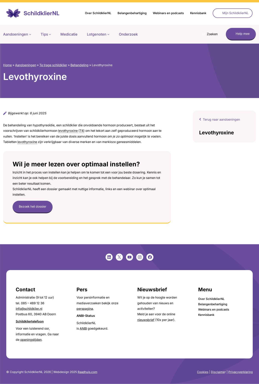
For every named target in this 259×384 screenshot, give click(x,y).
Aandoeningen (25, 65)
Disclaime (218, 372)
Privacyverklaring (240, 372)
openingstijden (31, 340)
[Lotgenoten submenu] (108, 34)
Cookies (202, 372)
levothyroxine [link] (68, 131)
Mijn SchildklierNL (235, 13)
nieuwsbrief (145, 320)
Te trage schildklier (53, 65)
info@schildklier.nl (29, 309)
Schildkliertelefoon (30, 321)
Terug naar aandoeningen (221, 119)
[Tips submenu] (50, 34)
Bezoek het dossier (32, 206)
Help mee (243, 34)
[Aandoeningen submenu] (30, 34)
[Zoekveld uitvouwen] (209, 34)
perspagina (85, 309)
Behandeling (79, 65)
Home (7, 65)
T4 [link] (81, 131)
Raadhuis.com (87, 372)
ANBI (83, 328)
